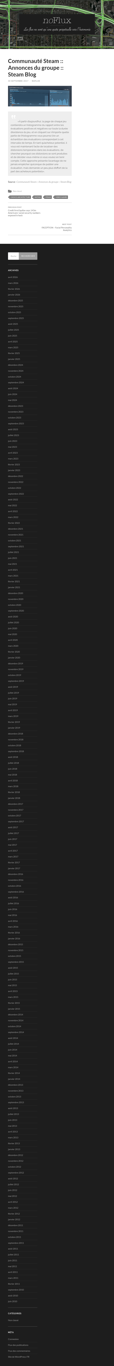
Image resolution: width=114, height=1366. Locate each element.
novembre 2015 (15, 935)
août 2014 (13, 1023)
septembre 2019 (16, 666)
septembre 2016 (16, 877)
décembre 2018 (15, 719)
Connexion (13, 1324)
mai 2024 (12, 385)
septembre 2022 (16, 479)
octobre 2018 (14, 730)
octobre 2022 (14, 473)
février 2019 (14, 707)
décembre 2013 (15, 1070)
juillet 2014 (13, 1029)
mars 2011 (13, 1263)
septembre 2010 (16, 1275)
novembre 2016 (15, 865)
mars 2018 (13, 771)
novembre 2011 (15, 1216)
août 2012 (13, 1164)
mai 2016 (12, 900)
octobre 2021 (14, 526)
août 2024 (13, 373)
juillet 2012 (13, 1169)
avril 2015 (13, 976)
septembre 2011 (16, 1228)
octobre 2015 (14, 941)
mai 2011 (12, 1251)
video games (61, 197)
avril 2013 (13, 1117)
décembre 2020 (15, 578)
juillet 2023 (13, 420)
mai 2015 (12, 970)
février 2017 (14, 847)
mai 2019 (12, 689)
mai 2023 (12, 432)
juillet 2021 (13, 537)
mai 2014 (12, 1041)
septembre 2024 (16, 367)
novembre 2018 (15, 725)
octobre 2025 (14, 297)
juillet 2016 (13, 888)
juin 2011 (12, 1245)
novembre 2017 (15, 795)
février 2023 (14, 449)
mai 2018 (12, 760)
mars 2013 (13, 1123)
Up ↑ (104, 1357)
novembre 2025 (15, 291)
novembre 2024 (15, 356)
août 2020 (13, 602)
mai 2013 (12, 1111)
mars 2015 (13, 982)
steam (48, 197)
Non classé (17, 191)
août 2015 (13, 953)
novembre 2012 (15, 1146)
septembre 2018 (16, 736)
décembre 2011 (15, 1210)
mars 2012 (13, 1193)
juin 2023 (12, 426)
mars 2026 (13, 268)
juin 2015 (12, 965)
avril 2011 (13, 1257)
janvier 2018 (14, 783)
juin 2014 (12, 1035)
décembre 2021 (15, 514)
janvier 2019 (14, 713)
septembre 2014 (16, 1017)
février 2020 (14, 637)
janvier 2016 (14, 924)
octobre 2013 (14, 1081)
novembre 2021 (15, 520)
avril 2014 (13, 1046)
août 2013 (13, 1093)
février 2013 (14, 1128)
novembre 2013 (15, 1076)
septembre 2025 (16, 303)
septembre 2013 (16, 1087)
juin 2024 (12, 379)
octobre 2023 (14, 403)
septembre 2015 (16, 947)
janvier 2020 (14, 643)
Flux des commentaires (19, 1336)
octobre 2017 (14, 801)
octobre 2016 (14, 871)
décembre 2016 (15, 859)
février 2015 (14, 988)
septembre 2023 (16, 408)
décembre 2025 (15, 286)
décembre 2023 (15, 391)
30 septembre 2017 (18, 81)
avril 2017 (13, 836)
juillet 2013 (13, 1099)
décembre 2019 (15, 649)
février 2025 (14, 338)
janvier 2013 (14, 1134)
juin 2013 (12, 1105)
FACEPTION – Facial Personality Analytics (56, 210)
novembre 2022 (15, 467)
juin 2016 (12, 894)
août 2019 (13, 672)
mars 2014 (13, 1052)
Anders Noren (91, 1357)
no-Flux (20, 1357)
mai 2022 (12, 490)
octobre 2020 (14, 590)
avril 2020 (13, 625)
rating (38, 197)
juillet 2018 (13, 748)
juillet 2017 (13, 818)
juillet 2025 (13, 315)
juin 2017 (12, 824)
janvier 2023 (14, 455)
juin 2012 (12, 1175)
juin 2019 (12, 684)
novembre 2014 (15, 1005)
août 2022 (13, 485)
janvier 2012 (14, 1204)
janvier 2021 (14, 572)
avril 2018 (13, 765)
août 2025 (13, 309)
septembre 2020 (16, 596)
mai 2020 (12, 619)
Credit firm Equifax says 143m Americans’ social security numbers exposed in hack (23, 211)
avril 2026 (13, 262)
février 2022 (14, 508)
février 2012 (14, 1199)
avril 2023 (13, 438)
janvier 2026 (14, 280)
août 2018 (13, 742)
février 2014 (14, 1058)
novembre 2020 (15, 584)
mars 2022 (13, 502)
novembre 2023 (15, 397)
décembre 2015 (15, 929)
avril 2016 (13, 906)
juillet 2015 (13, 959)
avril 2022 (13, 496)
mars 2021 (13, 561)
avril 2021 (13, 555)
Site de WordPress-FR (18, 1342)
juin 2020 (12, 613)
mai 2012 (12, 1181)
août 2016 (13, 882)
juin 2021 (12, 543)
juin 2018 (12, 754)
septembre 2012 (16, 1158)
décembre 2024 (15, 350)
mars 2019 (13, 701)
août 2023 (13, 414)
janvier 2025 (14, 344)
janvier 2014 (14, 1064)
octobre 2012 (14, 1152)
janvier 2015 (14, 994)
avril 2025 (13, 327)
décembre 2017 (15, 789)
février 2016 (14, 918)
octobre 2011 (14, 1222)
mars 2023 (13, 444)
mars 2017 (13, 842)
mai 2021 (12, 549)
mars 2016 (13, 912)
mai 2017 (12, 830)
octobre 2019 (14, 660)
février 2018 (14, 777)
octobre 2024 (14, 362)
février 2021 (14, 566)
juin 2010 (12, 1286)
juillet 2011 (13, 1240)
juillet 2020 (13, 607)
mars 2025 (13, 332)
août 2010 (13, 1281)
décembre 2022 (15, 461)
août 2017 (13, 812)
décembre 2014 (15, 1000)
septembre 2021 (16, 531)
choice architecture (20, 197)
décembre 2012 (15, 1140)
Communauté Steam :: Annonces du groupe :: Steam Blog (44, 181)
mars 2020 (13, 631)
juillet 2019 (13, 678)
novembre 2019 (15, 654)
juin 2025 (12, 321)
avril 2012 (13, 1187)
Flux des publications (18, 1330)
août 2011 (13, 1234)
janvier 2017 (14, 853)
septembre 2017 (16, 806)
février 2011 (14, 1269)
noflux (36, 81)
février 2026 (14, 274)
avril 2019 (13, 695)
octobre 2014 (14, 1011)
